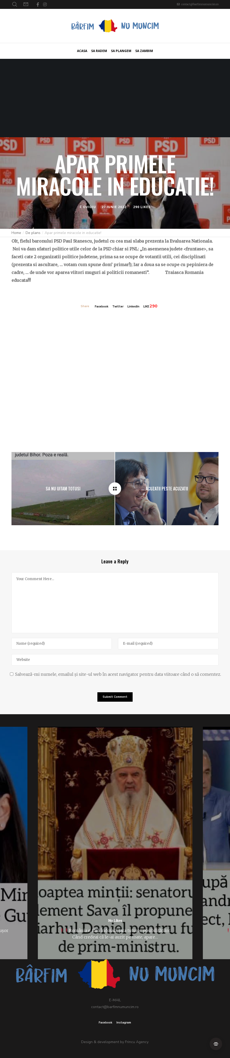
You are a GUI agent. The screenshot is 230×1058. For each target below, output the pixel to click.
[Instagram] (45, 4)
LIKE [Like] (146, 306)
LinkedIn (133, 306)
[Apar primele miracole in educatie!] (115, 488)
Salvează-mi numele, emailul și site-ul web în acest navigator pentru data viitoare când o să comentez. (118, 674)
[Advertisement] (115, 98)
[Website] (115, 660)
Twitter (117, 306)
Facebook (101, 306)
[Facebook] (38, 4)
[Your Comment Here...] (115, 602)
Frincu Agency (137, 1041)
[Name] (61, 643)
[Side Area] (216, 1044)
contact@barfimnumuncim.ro (200, 4)
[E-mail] (168, 643)
